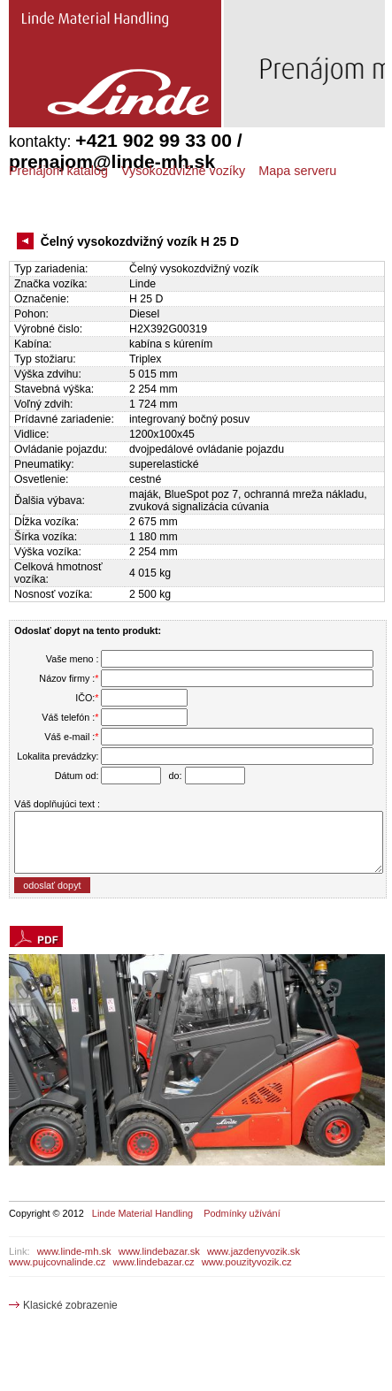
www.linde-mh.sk (74, 1251)
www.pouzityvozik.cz (247, 1262)
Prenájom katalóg (58, 171)
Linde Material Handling (142, 1213)
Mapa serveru (297, 171)
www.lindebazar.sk (159, 1251)
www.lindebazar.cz (154, 1262)
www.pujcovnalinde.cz (57, 1262)
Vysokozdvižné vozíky (183, 171)
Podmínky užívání (242, 1213)
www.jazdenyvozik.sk (253, 1251)
